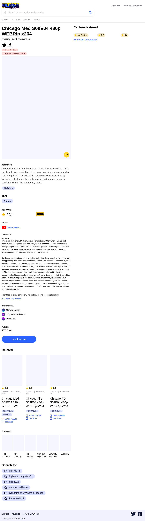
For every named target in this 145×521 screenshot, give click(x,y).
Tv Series (16, 20)
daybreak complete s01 (18, 476)
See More (7, 422)
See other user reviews (11, 298)
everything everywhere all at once (23, 493)
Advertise (16, 514)
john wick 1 (12, 471)
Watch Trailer (11, 227)
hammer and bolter (16, 487)
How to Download (133, 6)
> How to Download (9, 50)
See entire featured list (85, 39)
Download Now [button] (19, 339)
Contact (5, 514)
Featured (116, 6)
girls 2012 (11, 482)
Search (27, 20)
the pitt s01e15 (14, 498)
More (36, 20)
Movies (5, 20)
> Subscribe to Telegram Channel (14, 53)
